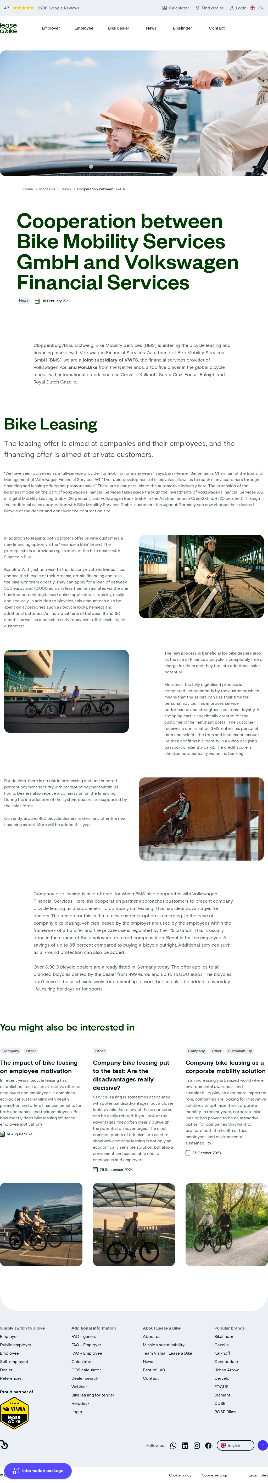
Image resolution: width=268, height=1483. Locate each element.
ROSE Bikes (225, 1411)
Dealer (6, 1369)
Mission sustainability (164, 1344)
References (11, 1378)
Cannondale (226, 1361)
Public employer (15, 1344)
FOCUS (221, 1386)
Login (76, 1411)
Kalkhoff (222, 1352)
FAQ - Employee (86, 1352)
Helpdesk (80, 1403)
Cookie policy (180, 1475)
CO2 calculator (86, 1369)
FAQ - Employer (86, 1344)
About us (151, 1336)
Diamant (222, 1394)
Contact (217, 27)
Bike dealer (118, 27)
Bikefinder (182, 27)
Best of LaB (154, 1369)
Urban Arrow (226, 1369)
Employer (51, 27)
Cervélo (222, 1378)
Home (28, 189)
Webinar (79, 1386)
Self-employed (14, 1361)
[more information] (38, 1471)
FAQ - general (84, 1336)
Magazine (48, 189)
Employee (84, 27)
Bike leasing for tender (92, 1394)
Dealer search (84, 1378)
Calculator (81, 1361)
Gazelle (221, 1344)
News (151, 27)
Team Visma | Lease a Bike (167, 1352)
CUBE (219, 1403)
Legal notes (258, 1475)
